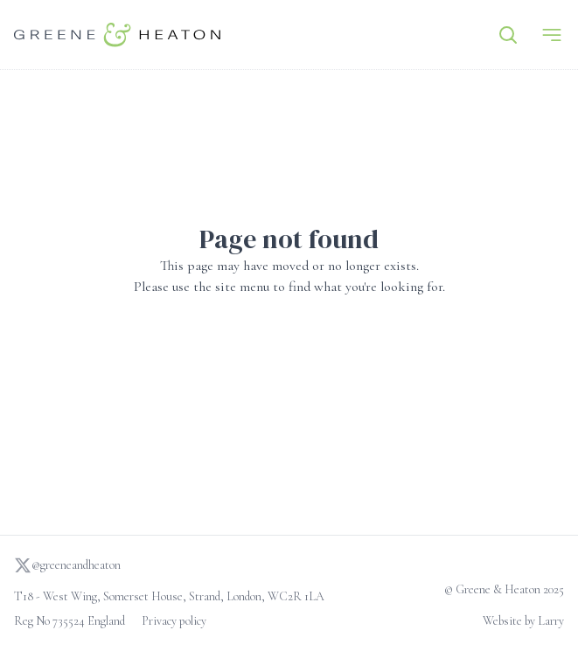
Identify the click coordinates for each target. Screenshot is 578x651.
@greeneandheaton (67, 565)
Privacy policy (174, 620)
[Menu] (552, 34)
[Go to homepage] (117, 34)
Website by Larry (523, 620)
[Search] (508, 34)
